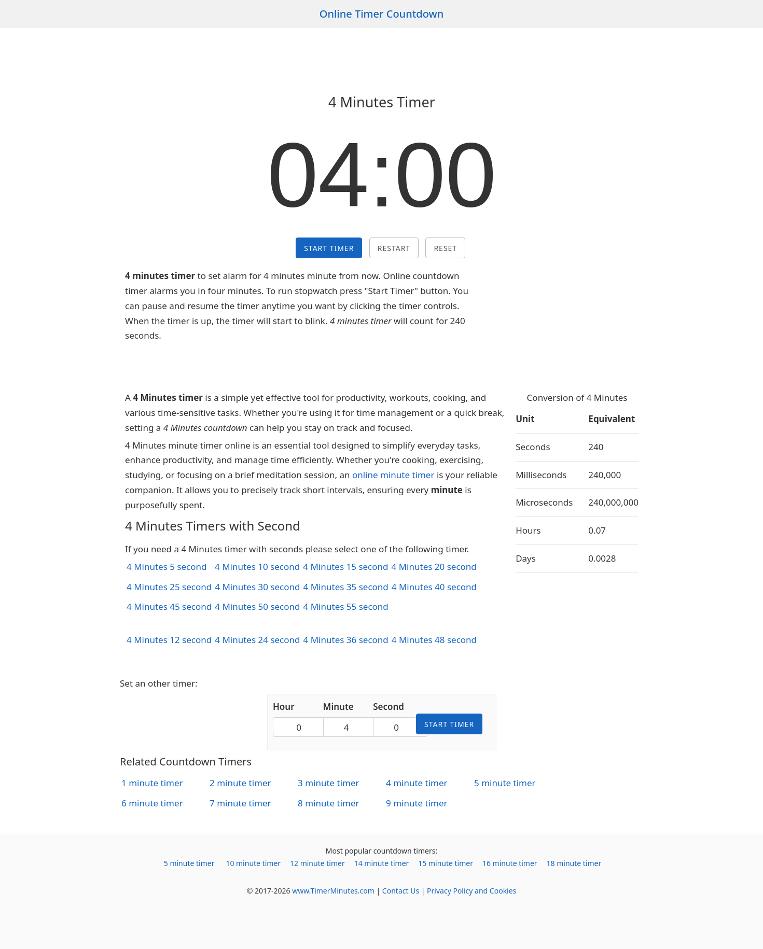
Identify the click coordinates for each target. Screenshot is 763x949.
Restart (394, 248)
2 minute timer (240, 783)
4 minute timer (417, 783)
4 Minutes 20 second (434, 567)
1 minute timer (152, 783)
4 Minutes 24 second (257, 640)
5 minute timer (505, 783)
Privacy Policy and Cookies (471, 891)
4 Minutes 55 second (346, 606)
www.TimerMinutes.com (333, 891)
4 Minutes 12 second (169, 640)
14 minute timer (381, 863)
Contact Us (400, 891)
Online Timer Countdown (382, 14)
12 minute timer (317, 863)
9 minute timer (417, 803)
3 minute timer (328, 783)
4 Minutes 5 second (167, 567)
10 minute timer (253, 863)
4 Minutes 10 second (257, 567)
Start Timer (329, 248)
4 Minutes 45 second (169, 606)
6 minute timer (152, 803)
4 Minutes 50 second (257, 606)
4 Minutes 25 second (169, 587)
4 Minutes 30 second (257, 587)
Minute (338, 707)
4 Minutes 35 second (346, 587)
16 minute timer (509, 863)
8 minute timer (328, 803)
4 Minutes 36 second (346, 640)
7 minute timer (240, 803)
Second (388, 707)
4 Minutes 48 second (434, 640)
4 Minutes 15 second (345, 567)
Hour (284, 707)
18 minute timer (574, 863)
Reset (445, 248)
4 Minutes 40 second (434, 587)
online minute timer (393, 475)
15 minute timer (445, 863)
